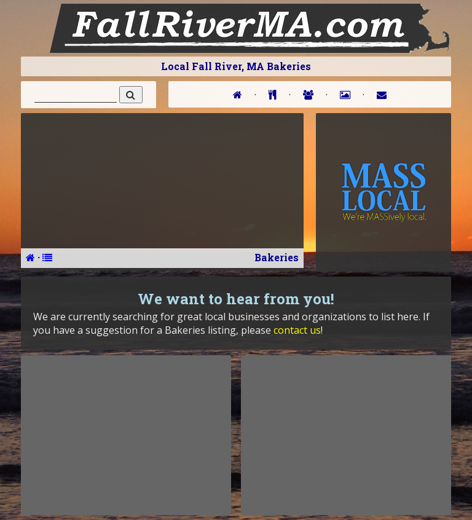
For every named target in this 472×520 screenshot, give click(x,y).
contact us (297, 330)
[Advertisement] (126, 435)
